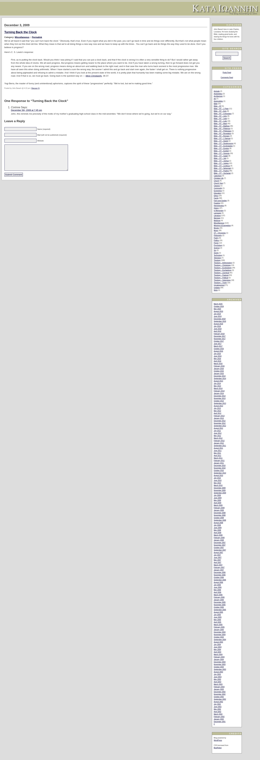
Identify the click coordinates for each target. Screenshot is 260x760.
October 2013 (219, 401)
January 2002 (219, 719)
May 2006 (217, 590)
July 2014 (217, 383)
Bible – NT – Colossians (222, 114)
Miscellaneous (22, 37)
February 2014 (219, 391)
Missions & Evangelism (222, 225)
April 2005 (217, 622)
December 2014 (220, 376)
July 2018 (217, 326)
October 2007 (219, 547)
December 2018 (220, 319)
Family (216, 198)
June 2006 (218, 587)
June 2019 (218, 316)
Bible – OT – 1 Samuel (222, 138)
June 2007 (218, 557)
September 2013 (220, 403)
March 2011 (218, 458)
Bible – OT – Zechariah (222, 173)
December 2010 (220, 465)
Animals (217, 91)
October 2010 (219, 470)
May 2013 (217, 411)
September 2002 (220, 699)
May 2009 (217, 500)
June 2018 (218, 329)
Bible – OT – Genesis (221, 153)
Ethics (216, 196)
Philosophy (218, 235)
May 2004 (217, 649)
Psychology (218, 245)
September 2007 (220, 550)
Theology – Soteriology (222, 280)
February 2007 (219, 567)
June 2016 (218, 356)
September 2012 (220, 426)
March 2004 (218, 654)
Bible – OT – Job (220, 158)
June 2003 (218, 677)
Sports (216, 253)
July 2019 (217, 314)
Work (216, 290)
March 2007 (218, 565)
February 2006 (219, 597)
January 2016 (219, 368)
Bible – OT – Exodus (221, 148)
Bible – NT (218, 106)
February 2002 (219, 717)
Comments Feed (227, 77)
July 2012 (217, 431)
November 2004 (220, 635)
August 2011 (218, 448)
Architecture (218, 96)
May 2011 (217, 453)
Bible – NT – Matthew (221, 126)
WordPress (218, 740)
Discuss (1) (35, 88)
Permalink (37, 37)
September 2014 (220, 378)
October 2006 (219, 577)
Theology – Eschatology (222, 270)
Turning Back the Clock (20, 32)
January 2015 (219, 373)
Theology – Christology (222, 265)
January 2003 (219, 689)
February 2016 (219, 366)
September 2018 (220, 321)
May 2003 (217, 679)
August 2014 (218, 381)
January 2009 (219, 510)
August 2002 (218, 702)
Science (217, 248)
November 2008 (220, 515)
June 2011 (218, 451)
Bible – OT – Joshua (221, 161)
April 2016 (217, 361)
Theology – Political (221, 278)
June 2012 (218, 433)
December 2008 (220, 513)
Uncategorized (219, 285)
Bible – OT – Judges (221, 163)
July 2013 (217, 408)
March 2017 (218, 346)
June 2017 (218, 344)
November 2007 (220, 545)
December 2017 (220, 336)
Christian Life (218, 178)
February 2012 (219, 441)
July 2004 (217, 644)
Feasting (217, 203)
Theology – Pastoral (221, 275)
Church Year (218, 183)
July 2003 (217, 674)
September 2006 (220, 580)
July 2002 (217, 704)
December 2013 (220, 396)
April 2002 (217, 712)
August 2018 (218, 324)
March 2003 (218, 684)
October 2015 (219, 371)
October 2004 (219, 637)
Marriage (217, 218)
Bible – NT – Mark (220, 123)
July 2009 (217, 495)
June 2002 (218, 707)
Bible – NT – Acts (220, 111)
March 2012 (218, 438)
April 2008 (217, 533)
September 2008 (220, 520)
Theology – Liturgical (221, 273)
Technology (218, 255)
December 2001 (220, 722)
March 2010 (218, 485)
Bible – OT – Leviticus (222, 166)
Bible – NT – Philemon (222, 128)
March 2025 (218, 304)
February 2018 (219, 334)
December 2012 (220, 421)
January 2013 (219, 418)
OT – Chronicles (220, 233)
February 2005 (219, 627)
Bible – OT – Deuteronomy (223, 143)
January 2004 (219, 659)
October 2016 (219, 349)
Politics (216, 240)
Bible (215, 104)
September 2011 (220, 446)
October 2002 (219, 697)
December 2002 (220, 692)
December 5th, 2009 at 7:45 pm (26, 110)
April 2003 (217, 682)
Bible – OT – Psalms (221, 171)
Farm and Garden (220, 201)
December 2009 (220, 488)
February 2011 (219, 460)
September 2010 (220, 473)
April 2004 (217, 652)
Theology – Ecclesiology (223, 268)
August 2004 (218, 642)
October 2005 (219, 607)
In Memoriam (218, 211)
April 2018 (217, 331)
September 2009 (220, 493)
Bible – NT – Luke (220, 121)
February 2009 (219, 508)
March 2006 (218, 595)
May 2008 (217, 530)
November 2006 (220, 575)
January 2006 (219, 600)
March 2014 (218, 388)
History (216, 208)
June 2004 (218, 647)
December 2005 (220, 602)
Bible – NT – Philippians (222, 131)
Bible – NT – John (220, 116)
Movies (216, 228)
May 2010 (217, 483)
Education (217, 193)
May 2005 (217, 620)
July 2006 (217, 585)
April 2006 (217, 592)
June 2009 (218, 498)
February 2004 (219, 657)
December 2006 (220, 572)
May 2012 (217, 436)
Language (217, 213)
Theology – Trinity (220, 283)
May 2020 (217, 309)
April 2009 (217, 503)
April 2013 (217, 413)
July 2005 (217, 615)
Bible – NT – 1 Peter (221, 109)
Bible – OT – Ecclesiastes (223, 146)
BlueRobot (218, 748)
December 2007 (220, 543)
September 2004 (220, 639)
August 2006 (218, 582)
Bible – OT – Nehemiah (222, 168)
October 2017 (219, 341)
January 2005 (219, 630)
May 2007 (217, 560)
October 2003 (219, 667)
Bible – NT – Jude (220, 119)
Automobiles (218, 101)
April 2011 (217, 455)
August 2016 (218, 351)
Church (216, 181)
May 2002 (217, 709)
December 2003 (220, 662)
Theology (217, 260)
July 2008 (217, 525)
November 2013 (220, 398)
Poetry (216, 238)
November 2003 (220, 664)
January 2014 (219, 393)
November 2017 (220, 339)
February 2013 (219, 416)
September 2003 (220, 669)
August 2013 (218, 406)
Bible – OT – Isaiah (221, 156)
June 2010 (218, 480)
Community (218, 188)
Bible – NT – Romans (221, 136)
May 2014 (217, 386)
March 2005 (218, 625)
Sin (215, 250)
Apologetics (218, 94)
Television (217, 258)
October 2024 (219, 306)
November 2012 (220, 423)
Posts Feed (227, 72)
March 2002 (218, 714)
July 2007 (217, 555)
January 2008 (219, 540)
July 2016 (217, 354)
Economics (218, 191)
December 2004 (220, 632)
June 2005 (218, 617)
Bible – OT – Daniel (221, 141)
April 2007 (217, 562)
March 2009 (218, 505)
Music (216, 230)
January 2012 (219, 443)
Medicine (217, 220)
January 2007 (219, 570)
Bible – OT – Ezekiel (221, 151)
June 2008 (218, 528)
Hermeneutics (219, 206)
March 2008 (218, 535)
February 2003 (219, 687)
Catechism (218, 176)
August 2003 (218, 672)
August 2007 (218, 552)
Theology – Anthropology (223, 263)
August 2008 (218, 523)
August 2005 (218, 612)
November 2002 (220, 694)
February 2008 (219, 538)
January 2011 (219, 463)
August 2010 (218, 475)
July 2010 (217, 478)
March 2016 (218, 364)
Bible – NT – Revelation (222, 133)
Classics (217, 186)
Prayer (216, 243)
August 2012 (218, 428)
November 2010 (220, 468)
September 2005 (220, 610)
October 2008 (219, 518)
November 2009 (220, 490)
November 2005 (220, 605)
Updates (217, 288)
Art (215, 99)
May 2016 (217, 359)
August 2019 (218, 311)
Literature (217, 215)
